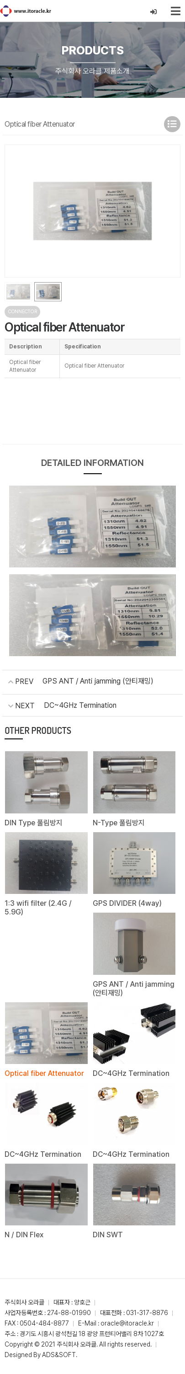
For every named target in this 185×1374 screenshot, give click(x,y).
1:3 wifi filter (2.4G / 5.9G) (38, 907)
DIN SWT (108, 1234)
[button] (170, 211)
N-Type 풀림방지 (119, 822)
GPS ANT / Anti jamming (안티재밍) (97, 681)
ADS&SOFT (59, 1354)
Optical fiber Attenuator (44, 1073)
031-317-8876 (147, 1312)
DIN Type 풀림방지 (34, 822)
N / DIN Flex (24, 1234)
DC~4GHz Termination (80, 705)
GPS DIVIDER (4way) (127, 903)
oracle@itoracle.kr (127, 1323)
